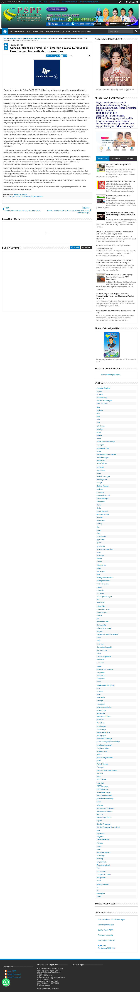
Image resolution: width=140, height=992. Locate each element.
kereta (99, 638)
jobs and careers (103, 622)
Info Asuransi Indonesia (106, 940)
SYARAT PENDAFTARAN (35, 31)
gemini (99, 543)
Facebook (86, 248)
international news (103, 609)
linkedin (133, 2)
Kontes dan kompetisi (104, 647)
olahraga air (101, 704)
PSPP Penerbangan (104, 792)
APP (98, 413)
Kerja (98, 641)
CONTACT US (54, 2)
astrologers (101, 426)
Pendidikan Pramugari (106, 925)
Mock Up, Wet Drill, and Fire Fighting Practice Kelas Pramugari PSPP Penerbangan (119, 277)
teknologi (100, 859)
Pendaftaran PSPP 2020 (106, 948)
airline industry (102, 397)
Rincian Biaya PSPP (104, 818)
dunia (99, 508)
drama (99, 505)
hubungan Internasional (105, 578)
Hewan (99, 559)
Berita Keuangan (103, 457)
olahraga (100, 701)
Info (98, 600)
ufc (98, 890)
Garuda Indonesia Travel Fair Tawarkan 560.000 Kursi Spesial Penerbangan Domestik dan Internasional (49, 49)
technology (100, 856)
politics (99, 754)
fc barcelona (101, 521)
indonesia (100, 590)
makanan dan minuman (105, 669)
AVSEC (99, 439)
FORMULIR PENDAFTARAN (89, 2)
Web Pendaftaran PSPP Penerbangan (111, 920)
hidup (99, 568)
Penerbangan (25, 196)
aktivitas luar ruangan (104, 401)
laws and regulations (104, 657)
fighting (99, 524)
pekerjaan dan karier (104, 707)
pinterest (137, 2)
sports (99, 849)
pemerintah (101, 713)
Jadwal (99, 615)
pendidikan (100, 720)
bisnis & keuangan (103, 476)
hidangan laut (101, 565)
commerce (100, 492)
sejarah (99, 821)
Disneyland (101, 502)
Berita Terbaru (102, 464)
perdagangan (101, 735)
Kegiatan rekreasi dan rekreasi (107, 634)
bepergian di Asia (103, 448)
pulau (99, 802)
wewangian (101, 893)
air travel (100, 394)
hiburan (99, 562)
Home (5, 31)
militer (99, 682)
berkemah (100, 467)
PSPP (99, 777)
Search (135, 31)
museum (100, 691)
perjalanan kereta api (104, 745)
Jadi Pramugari (102, 612)
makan (99, 666)
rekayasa (100, 805)
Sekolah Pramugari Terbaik (110, 375)
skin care (100, 843)
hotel (98, 574)
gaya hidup (101, 540)
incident (99, 587)
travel (99, 881)
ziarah (99, 897)
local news (100, 660)
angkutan (100, 410)
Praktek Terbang (102, 764)
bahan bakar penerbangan (106, 442)
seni (98, 830)
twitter (119, 2)
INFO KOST (101, 603)
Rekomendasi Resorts (104, 811)
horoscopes (101, 571)
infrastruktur (101, 606)
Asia (98, 423)
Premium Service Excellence (107, 770)
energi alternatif (102, 511)
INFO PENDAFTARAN (17, 31)
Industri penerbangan (104, 596)
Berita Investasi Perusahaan (107, 454)
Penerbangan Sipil (103, 732)
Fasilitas (100, 518)
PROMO (100, 773)
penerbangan (101, 726)
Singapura (100, 837)
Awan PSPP (11, 971)
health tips (100, 555)
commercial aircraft (103, 495)
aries (98, 416)
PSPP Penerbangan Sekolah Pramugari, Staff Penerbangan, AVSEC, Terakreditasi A (120, 215)
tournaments (101, 871)
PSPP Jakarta (102, 780)
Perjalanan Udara (37, 196)
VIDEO (33, 2)
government (101, 546)
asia (98, 420)
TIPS (98, 868)
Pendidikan (101, 723)
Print (58, 56)
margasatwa (101, 672)
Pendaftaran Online (103, 717)
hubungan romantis (103, 581)
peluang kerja (101, 710)
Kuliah (99, 653)
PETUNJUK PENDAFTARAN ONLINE (58, 31)
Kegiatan (100, 631)
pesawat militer (102, 751)
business (100, 489)
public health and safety (105, 799)
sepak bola (100, 833)
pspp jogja (100, 783)
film (98, 527)
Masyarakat (101, 679)
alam (98, 407)
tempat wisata (102, 862)
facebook (123, 2)
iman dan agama (103, 584)
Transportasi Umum (104, 875)
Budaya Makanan (103, 486)
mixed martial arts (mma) (105, 685)
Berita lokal (101, 461)
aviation (99, 435)
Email (65, 56)
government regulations (105, 549)
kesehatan (100, 644)
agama (99, 391)
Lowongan (100, 663)
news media (101, 698)
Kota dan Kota (102, 650)
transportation (101, 878)
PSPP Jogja (102, 945)
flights (99, 530)
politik (99, 761)
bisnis (99, 473)
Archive (130, 158)
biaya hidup (101, 470)
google (126, 2)
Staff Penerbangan (103, 852)
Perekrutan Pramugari (104, 739)
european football (103, 514)
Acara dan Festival (103, 388)
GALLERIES (43, 2)
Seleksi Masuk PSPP (105, 930)
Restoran (100, 814)
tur (98, 887)
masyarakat (101, 675)
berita (18, 196)
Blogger (75, 248)
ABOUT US (25, 2)
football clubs (101, 536)
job (98, 619)
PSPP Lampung (102, 786)
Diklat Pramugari (103, 499)
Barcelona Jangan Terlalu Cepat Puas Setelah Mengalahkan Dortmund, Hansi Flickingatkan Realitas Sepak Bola (115, 296)
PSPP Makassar (102, 789)
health (99, 552)
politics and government (105, 758)
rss (130, 2)
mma (98, 688)
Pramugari (100, 767)
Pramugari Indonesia (105, 935)
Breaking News (102, 480)
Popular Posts (102, 158)
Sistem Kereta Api (103, 840)
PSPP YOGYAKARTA (104, 796)
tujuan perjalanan (103, 884)
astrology (100, 429)
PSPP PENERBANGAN (69, 2)
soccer (99, 846)
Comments (116, 158)
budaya (99, 483)
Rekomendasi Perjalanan (105, 808)
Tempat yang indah (103, 865)
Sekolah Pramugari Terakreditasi (108, 827)
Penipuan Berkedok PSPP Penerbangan (120, 181)
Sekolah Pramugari (20, 194)
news (98, 694)
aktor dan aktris (102, 404)
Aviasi (99, 432)
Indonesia (100, 593)
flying (98, 533)
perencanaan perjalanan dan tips (108, 742)
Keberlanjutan (102, 625)
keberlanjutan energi (104, 628)
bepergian (11, 196)
